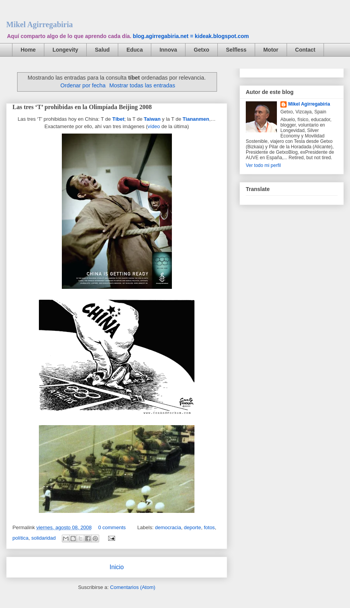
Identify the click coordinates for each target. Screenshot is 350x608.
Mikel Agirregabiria (39, 24)
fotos (209, 527)
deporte (192, 527)
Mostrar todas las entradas (142, 85)
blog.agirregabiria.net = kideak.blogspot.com (191, 36)
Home (28, 50)
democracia (168, 527)
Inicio (117, 567)
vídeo (153, 126)
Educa (134, 50)
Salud (102, 50)
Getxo (201, 50)
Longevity (65, 50)
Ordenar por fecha (82, 85)
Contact (305, 50)
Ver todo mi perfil (263, 165)
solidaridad (43, 538)
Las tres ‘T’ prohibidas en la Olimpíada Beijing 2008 (82, 107)
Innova (168, 50)
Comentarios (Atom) (132, 587)
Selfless (236, 50)
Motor (270, 50)
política (20, 538)
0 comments (112, 527)
